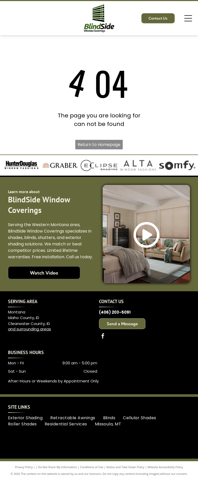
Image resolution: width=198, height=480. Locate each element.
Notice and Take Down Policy (125, 467)
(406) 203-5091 (115, 312)
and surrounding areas (29, 329)
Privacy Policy (24, 467)
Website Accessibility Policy (165, 467)
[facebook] (103, 336)
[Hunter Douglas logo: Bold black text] (21, 165)
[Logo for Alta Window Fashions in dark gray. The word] (138, 165)
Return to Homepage (99, 145)
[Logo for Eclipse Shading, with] (99, 165)
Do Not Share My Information (57, 467)
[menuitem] (29, 418)
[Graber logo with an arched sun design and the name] (60, 165)
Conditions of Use (91, 467)
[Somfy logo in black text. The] (177, 165)
